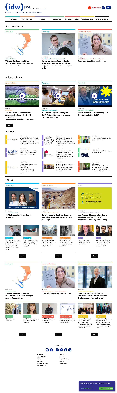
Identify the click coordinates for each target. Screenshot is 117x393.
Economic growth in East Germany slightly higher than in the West (67, 320)
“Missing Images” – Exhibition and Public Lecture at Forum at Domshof (66, 243)
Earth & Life (57, 19)
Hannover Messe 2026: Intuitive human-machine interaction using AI (30, 243)
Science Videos (102, 19)
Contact (61, 361)
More (10, 125)
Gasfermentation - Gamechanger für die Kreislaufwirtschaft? (93, 113)
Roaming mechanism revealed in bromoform (102, 152)
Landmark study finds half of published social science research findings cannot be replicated (92, 296)
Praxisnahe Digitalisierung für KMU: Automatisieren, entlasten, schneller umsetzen (56, 115)
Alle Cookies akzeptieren (106, 388)
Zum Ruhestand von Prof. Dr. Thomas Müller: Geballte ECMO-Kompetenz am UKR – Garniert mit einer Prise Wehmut (65, 167)
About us (62, 354)
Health (42, 19)
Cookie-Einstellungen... (86, 388)
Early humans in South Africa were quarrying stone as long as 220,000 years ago (57, 217)
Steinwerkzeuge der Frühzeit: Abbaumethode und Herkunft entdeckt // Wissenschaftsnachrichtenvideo (19, 116)
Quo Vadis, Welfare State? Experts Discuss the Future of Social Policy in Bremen (49, 243)
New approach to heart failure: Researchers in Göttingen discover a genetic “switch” (103, 243)
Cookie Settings (63, 363)
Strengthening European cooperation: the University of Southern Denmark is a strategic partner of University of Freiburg (104, 323)
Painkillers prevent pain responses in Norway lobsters (31, 320)
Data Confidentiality (64, 359)
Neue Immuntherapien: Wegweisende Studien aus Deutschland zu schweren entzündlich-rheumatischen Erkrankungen (65, 154)
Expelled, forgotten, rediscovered (93, 61)
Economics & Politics (72, 19)
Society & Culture (27, 19)
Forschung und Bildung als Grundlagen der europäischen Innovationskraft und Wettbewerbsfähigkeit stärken (28, 168)
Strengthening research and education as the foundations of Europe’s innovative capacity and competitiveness (29, 140)
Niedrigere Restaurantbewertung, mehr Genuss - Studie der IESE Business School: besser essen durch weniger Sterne (101, 167)
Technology (13, 19)
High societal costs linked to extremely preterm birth (84, 242)
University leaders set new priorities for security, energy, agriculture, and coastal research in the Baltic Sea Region (85, 323)
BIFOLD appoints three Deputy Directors (18, 216)
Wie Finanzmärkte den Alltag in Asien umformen (101, 139)
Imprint (61, 357)
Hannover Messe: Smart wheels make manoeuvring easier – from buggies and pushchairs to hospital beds (57, 65)
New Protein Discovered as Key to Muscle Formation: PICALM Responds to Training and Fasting (92, 217)
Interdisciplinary (87, 19)
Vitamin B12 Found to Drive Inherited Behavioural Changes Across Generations (19, 63)
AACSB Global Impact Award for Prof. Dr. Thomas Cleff (48, 320)
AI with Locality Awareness (10, 320)
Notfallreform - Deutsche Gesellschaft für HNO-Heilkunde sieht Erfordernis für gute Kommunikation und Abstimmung (65, 141)
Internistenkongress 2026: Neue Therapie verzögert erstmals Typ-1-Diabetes (28, 152)
